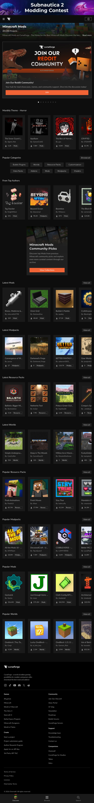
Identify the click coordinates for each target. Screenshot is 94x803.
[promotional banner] (47, 7)
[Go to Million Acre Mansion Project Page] (64, 447)
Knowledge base (54, 733)
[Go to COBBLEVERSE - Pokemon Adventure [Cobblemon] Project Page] (64, 541)
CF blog (51, 707)
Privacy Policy (9, 776)
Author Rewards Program (13, 745)
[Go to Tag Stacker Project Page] (13, 202)
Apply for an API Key (11, 749)
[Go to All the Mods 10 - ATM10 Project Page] (13, 541)
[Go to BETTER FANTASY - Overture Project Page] (64, 352)
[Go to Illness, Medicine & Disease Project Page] (13, 305)
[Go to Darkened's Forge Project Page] (39, 352)
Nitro (50, 763)
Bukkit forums (53, 719)
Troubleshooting (54, 737)
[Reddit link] (28, 685)
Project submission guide (13, 741)
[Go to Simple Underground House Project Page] (13, 447)
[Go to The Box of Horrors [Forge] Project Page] (64, 132)
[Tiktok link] (10, 685)
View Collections (47, 270)
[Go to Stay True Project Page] (64, 494)
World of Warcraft (11, 707)
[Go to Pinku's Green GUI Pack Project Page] (64, 399)
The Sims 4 (8, 711)
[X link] (24, 685)
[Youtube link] (14, 685)
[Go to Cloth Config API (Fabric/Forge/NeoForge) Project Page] (64, 589)
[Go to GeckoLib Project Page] (13, 589)
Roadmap (52, 715)
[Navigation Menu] (3, 19)
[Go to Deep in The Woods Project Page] (39, 447)
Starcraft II (8, 715)
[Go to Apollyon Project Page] (39, 132)
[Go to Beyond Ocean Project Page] (39, 202)
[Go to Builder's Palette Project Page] (64, 305)
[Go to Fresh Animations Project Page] (13, 494)
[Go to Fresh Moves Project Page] (39, 494)
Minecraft (7, 703)
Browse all (85, 158)
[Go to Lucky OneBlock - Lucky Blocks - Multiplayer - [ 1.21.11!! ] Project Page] (39, 636)
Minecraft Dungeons (11, 723)
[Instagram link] (5, 685)
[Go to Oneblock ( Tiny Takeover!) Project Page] (13, 636)
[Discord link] (19, 685)
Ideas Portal (52, 703)
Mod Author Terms (10, 784)
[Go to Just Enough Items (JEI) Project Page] (39, 589)
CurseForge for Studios (57, 755)
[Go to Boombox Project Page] (64, 202)
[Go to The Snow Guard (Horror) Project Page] (13, 132)
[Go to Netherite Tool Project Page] (39, 399)
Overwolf (51, 751)
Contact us (52, 741)
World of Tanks (9, 727)
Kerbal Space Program (12, 719)
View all (86, 283)
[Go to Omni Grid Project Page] (39, 305)
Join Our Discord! (55, 699)
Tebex (50, 759)
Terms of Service (10, 772)
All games (7, 699)
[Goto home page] (9, 19)
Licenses (7, 780)
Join (47, 92)
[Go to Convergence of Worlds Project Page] (13, 352)
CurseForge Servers (55, 723)
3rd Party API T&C (11, 753)
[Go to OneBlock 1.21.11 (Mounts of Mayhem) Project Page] (64, 636)
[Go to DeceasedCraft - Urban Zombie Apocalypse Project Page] (39, 541)
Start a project (9, 737)
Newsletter (52, 711)
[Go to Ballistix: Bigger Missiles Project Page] (13, 399)
